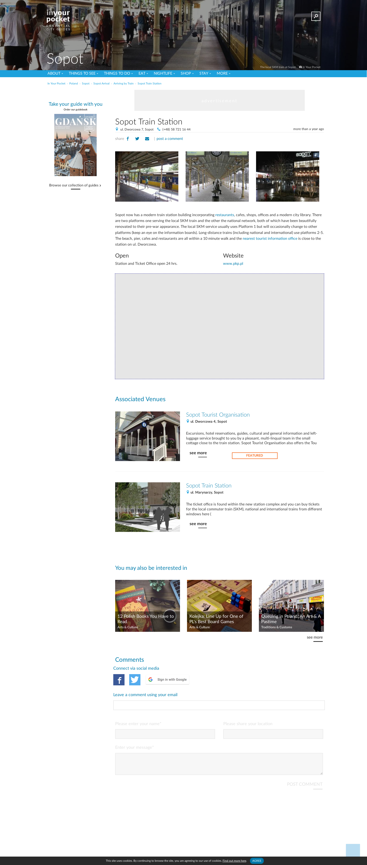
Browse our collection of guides (74, 185)
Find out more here (234, 860)
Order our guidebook (76, 109)
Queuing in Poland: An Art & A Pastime (291, 619)
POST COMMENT (305, 765)
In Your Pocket (311, 67)
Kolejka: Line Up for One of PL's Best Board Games (216, 619)
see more (198, 453)
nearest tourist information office (270, 238)
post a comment (170, 139)
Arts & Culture (127, 627)
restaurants (224, 215)
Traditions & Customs (276, 627)
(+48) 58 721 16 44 (176, 129)
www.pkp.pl (233, 263)
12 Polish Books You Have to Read (145, 619)
